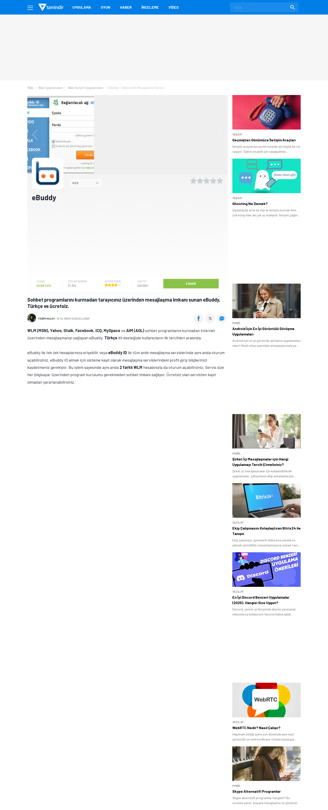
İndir (191, 283)
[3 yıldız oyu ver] (206, 181)
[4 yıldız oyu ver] (213, 181)
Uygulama (81, 7)
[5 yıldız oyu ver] (220, 181)
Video (174, 7)
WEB (75, 183)
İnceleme (150, 7)
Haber (126, 7)
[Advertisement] (127, 238)
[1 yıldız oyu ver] (193, 181)
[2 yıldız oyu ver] (200, 181)
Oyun (105, 7)
